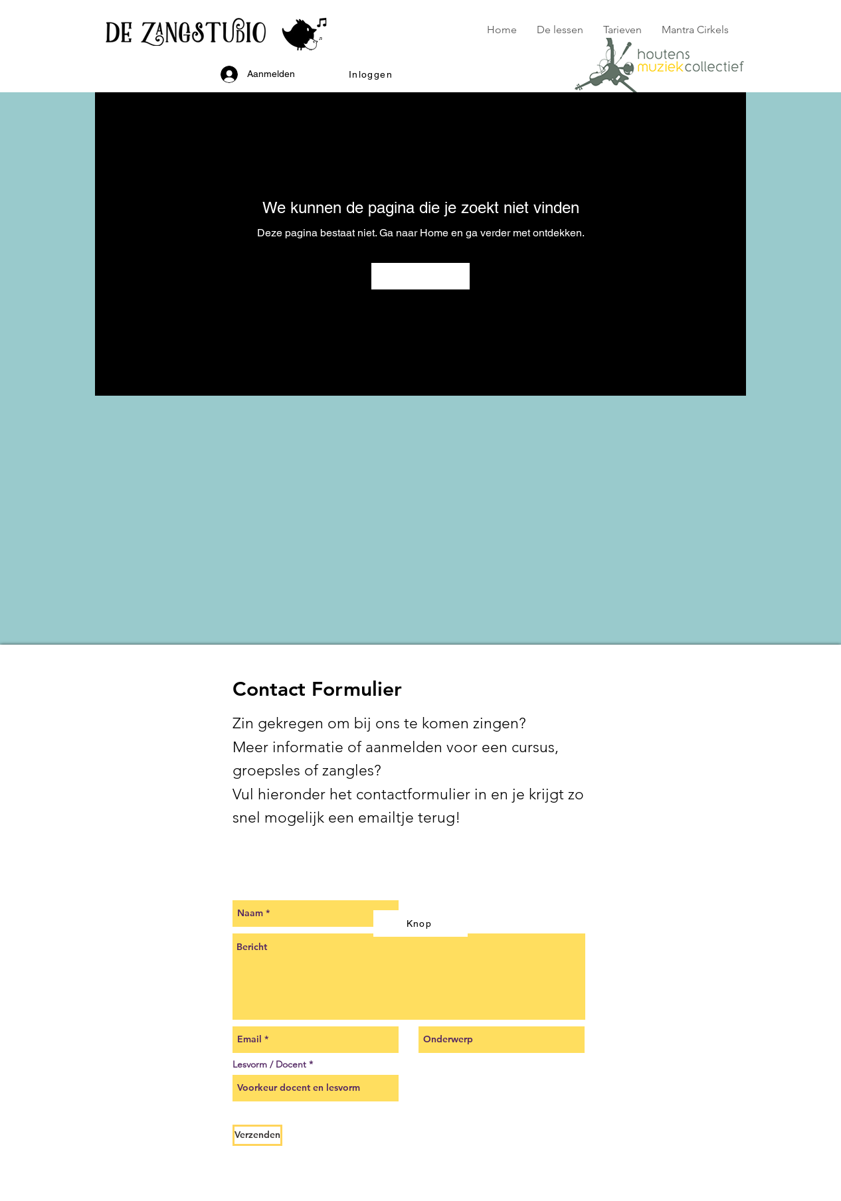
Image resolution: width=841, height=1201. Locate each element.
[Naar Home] (420, 276)
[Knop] (420, 923)
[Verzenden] (257, 1135)
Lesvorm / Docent (269, 1064)
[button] (372, 74)
